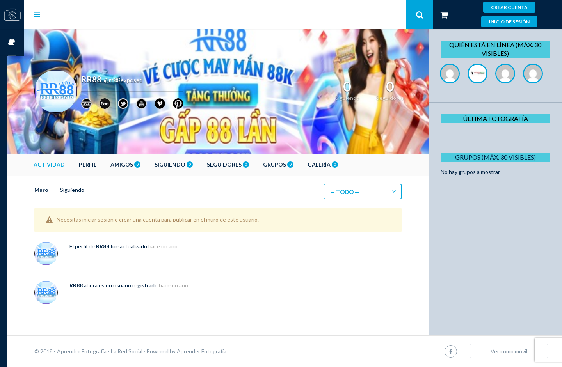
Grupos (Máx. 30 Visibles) (497, 184)
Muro (59, 189)
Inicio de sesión (509, 22)
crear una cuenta (156, 219)
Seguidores (245, 164)
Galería (340, 164)
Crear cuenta (509, 7)
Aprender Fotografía (219, 351)
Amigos (143, 164)
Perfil (105, 164)
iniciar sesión (115, 219)
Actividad (66, 164)
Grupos (295, 164)
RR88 (119, 246)
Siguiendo (191, 164)
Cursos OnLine (12, 42)
